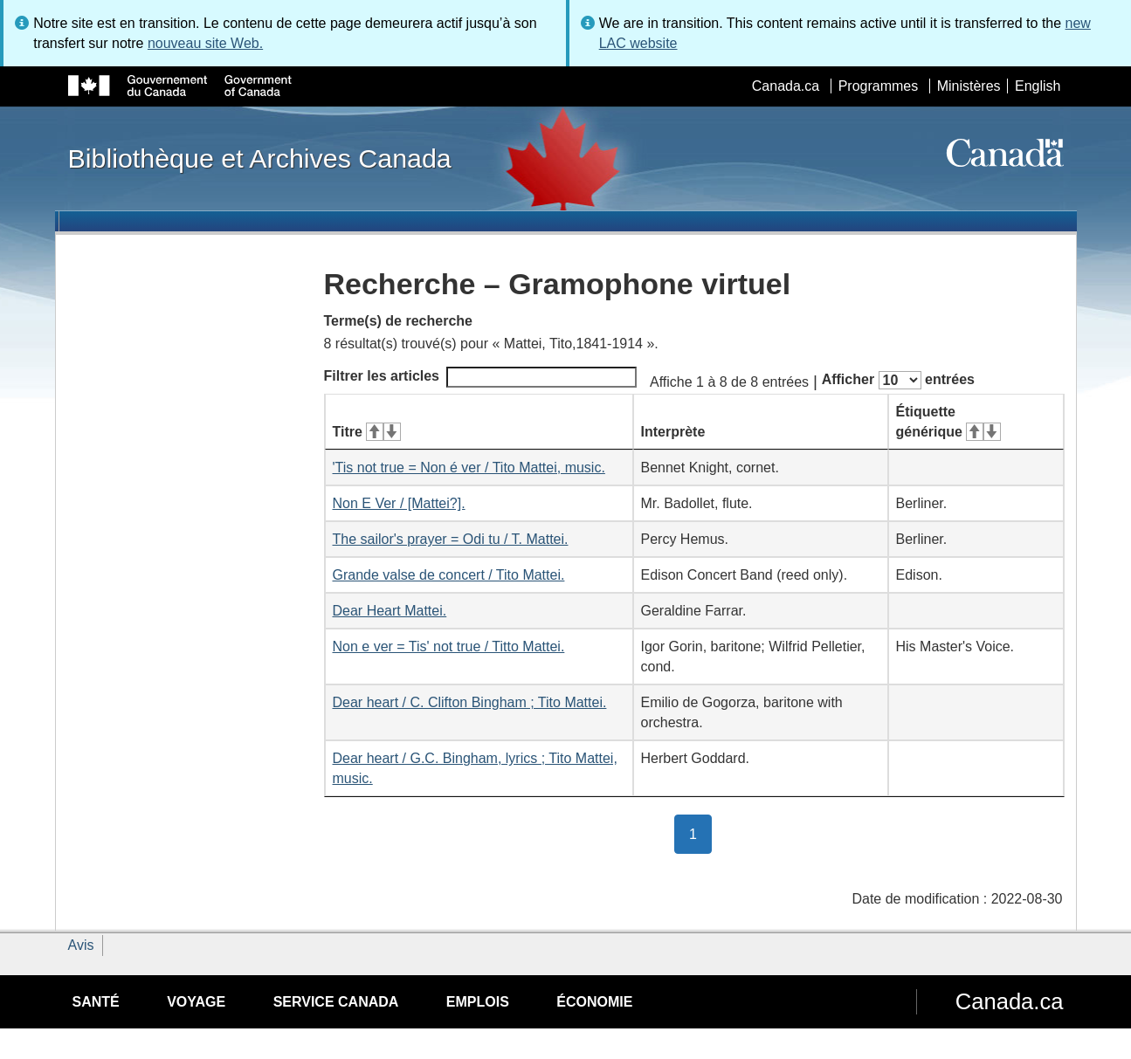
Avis (81, 945)
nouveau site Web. (205, 43)
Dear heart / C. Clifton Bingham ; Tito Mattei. (470, 702)
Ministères (969, 86)
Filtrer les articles (481, 377)
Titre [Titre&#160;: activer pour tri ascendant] (367, 431)
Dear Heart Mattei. (390, 610)
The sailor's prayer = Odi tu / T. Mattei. (451, 539)
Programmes (878, 86)
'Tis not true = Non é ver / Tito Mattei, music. (469, 467)
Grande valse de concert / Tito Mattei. (449, 574)
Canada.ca (785, 86)
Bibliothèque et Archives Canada (260, 158)
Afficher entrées (898, 380)
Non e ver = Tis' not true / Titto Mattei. (449, 646)
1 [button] (700, 833)
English (1037, 86)
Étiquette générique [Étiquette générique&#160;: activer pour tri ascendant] (948, 421)
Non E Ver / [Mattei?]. (399, 503)
